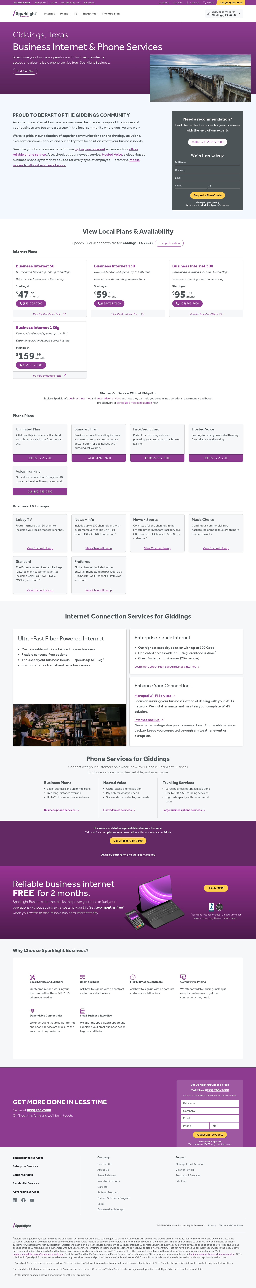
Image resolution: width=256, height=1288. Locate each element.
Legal (100, 1203)
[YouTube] (32, 1200)
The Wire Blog (111, 13)
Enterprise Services (25, 1166)
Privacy (212, 1225)
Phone (64, 13)
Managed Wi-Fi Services (155, 695)
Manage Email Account (190, 1164)
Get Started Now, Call (70, 697)
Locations (164, 2)
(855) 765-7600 (39, 1110)
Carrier (53, 2)
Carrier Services (23, 1174)
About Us (103, 1169)
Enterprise (40, 2)
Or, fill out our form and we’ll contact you (128, 854)
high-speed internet (90, 149)
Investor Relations (108, 1181)
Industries (89, 13)
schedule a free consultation (134, 402)
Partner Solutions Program (113, 1198)
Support (177, 2)
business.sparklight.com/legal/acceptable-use (38, 1254)
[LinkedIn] (15, 1200)
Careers (102, 1186)
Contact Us (104, 1164)
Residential (89, 2)
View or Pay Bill (185, 1169)
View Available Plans (70, 687)
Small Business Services (28, 1157)
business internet (80, 398)
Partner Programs (70, 2)
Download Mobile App (110, 1209)
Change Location (169, 243)
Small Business (22, 2)
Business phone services (61, 810)
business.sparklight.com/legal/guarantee (212, 1254)
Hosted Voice (112, 154)
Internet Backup (149, 720)
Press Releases (106, 1175)
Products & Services (188, 1175)
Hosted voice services (119, 810)
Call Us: (128, 840)
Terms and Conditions (231, 1225)
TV (76, 13)
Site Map (181, 1181)
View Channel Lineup (40, 548)
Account (192, 2)
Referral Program (107, 1192)
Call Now (207, 142)
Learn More (216, 888)
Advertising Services (26, 1191)
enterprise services (109, 398)
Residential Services (26, 1183)
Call (40, 458)
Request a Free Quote (208, 195)
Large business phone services (184, 810)
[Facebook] (23, 1200)
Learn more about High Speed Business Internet (167, 666)
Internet (49, 13)
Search (208, 2)
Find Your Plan (25, 71)
